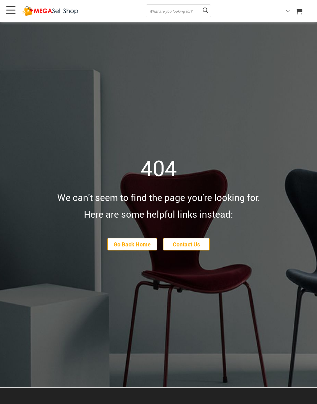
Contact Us (186, 244)
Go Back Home (132, 244)
